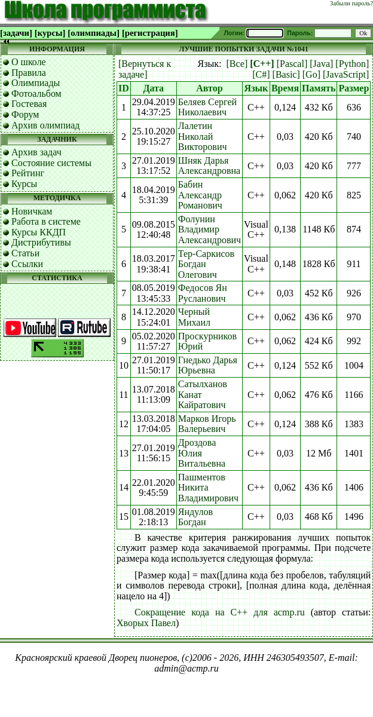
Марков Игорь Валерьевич (207, 423)
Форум (25, 114)
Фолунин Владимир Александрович (209, 229)
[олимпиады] (94, 33)
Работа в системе (46, 221)
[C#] (261, 74)
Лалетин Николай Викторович (202, 136)
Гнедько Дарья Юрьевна (207, 365)
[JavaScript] (346, 74)
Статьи (25, 253)
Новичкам (31, 211)
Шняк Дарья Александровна (209, 165)
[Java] (321, 64)
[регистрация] (150, 33)
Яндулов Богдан (195, 517)
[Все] (237, 64)
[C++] (262, 64)
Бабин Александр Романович (200, 194)
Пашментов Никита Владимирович (208, 487)
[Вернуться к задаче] (144, 69)
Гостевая (29, 104)
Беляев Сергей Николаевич (207, 107)
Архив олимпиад (45, 125)
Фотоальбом (36, 93)
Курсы (24, 184)
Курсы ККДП (38, 232)
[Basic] (286, 74)
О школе (28, 62)
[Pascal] (292, 64)
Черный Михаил (194, 317)
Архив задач (36, 152)
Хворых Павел (146, 623)
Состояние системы (51, 163)
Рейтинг (27, 173)
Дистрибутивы (41, 242)
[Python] (352, 64)
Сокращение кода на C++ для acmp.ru (219, 612)
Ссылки (27, 264)
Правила (28, 73)
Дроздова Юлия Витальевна (201, 452)
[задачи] (16, 33)
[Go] (311, 74)
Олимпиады (35, 83)
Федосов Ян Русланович (202, 293)
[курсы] (50, 33)
